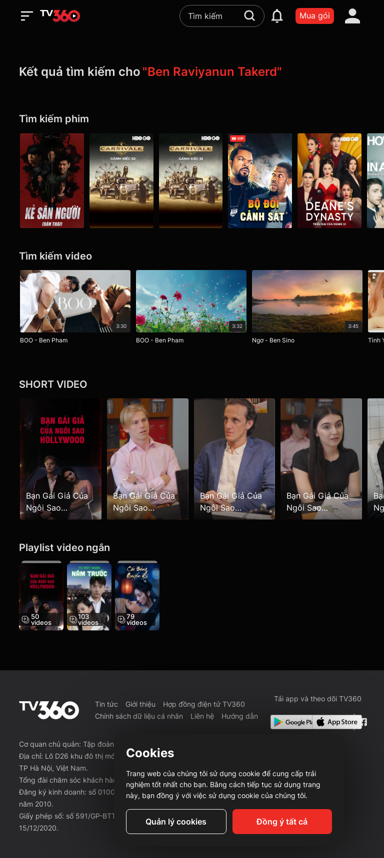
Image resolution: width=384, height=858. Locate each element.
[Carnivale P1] (192, 180)
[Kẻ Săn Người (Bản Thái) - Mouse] (52, 180)
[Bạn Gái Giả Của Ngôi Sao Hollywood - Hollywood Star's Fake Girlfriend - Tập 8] (235, 458)
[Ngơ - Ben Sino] (308, 309)
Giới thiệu (141, 704)
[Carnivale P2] (122, 180)
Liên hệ (202, 716)
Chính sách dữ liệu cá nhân (139, 716)
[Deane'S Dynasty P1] (332, 180)
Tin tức (106, 704)
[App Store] (331, 722)
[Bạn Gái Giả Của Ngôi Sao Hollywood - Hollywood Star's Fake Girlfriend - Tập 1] (61, 458)
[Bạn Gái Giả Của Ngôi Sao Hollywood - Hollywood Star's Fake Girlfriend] (41, 595)
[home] (60, 15)
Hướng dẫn (240, 716)
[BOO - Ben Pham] (75, 309)
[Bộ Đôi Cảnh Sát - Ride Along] (262, 180)
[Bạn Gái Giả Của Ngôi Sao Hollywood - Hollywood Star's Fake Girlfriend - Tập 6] (148, 458)
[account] (352, 15)
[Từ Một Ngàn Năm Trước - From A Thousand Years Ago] (90, 595)
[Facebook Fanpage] (361, 722)
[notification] (277, 15)
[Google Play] (289, 722)
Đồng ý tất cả (282, 822)
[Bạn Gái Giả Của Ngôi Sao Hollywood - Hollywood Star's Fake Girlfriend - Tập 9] (323, 458)
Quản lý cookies (176, 822)
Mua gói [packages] (315, 15)
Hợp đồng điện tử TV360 (204, 704)
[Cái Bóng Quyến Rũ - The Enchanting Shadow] (138, 595)
